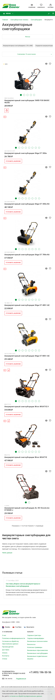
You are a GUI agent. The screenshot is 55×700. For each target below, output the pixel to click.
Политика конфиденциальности (13, 638)
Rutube (6, 627)
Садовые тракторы (34, 635)
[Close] (51, 693)
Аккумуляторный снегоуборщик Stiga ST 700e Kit (26, 255)
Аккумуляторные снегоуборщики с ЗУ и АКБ (17, 45)
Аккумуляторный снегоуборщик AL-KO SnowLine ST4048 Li (26, 509)
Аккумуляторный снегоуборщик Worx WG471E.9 (26, 406)
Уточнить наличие (13, 161)
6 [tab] (32, 148)
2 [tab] (24, 95)
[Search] (49, 13)
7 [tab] (36, 148)
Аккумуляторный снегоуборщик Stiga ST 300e (25, 153)
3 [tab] (27, 95)
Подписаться (21, 679)
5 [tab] (34, 95)
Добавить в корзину (6, 110)
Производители (7, 647)
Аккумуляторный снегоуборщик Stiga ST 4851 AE (27, 305)
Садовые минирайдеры (35, 638)
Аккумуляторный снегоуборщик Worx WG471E (25, 457)
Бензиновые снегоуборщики (37, 653)
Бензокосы (31, 644)
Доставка (5, 650)
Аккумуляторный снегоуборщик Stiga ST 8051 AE (27, 356)
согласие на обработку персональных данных (25, 696)
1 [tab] (21, 95)
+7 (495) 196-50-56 (40, 672)
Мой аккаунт (53, 13)
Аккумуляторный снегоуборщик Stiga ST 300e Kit (26, 204)
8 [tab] (39, 148)
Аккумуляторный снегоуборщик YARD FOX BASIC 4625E (27, 101)
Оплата (4, 653)
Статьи (4, 659)
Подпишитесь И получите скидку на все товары (13, 673)
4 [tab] (31, 95)
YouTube (16, 627)
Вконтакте (29, 627)
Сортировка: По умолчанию (26, 54)
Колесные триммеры (34, 647)
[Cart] (50, 6)
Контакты (5, 656)
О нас (4, 635)
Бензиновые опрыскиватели (37, 650)
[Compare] (31, 6)
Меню (7, 13)
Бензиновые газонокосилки (37, 641)
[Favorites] (41, 6)
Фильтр (27, 37)
